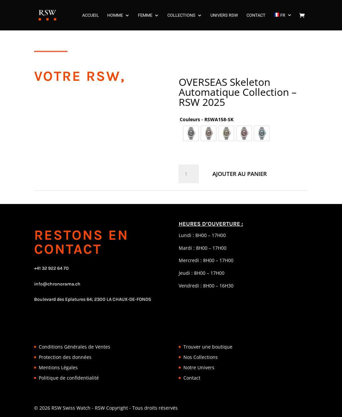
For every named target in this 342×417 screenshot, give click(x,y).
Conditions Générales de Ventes (74, 347)
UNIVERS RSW (224, 15)
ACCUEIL (90, 15)
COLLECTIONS (181, 15)
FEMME (145, 15)
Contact (191, 378)
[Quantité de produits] (189, 174)
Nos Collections (200, 357)
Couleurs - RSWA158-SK (206, 119)
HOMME (115, 15)
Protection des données (65, 357)
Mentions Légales (58, 367)
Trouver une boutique (207, 347)
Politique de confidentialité (69, 378)
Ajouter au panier (239, 174)
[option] (190, 133)
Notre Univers (198, 367)
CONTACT (256, 15)
